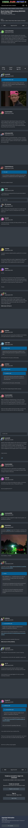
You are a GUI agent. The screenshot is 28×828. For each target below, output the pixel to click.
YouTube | (17, 8)
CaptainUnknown (9, 166)
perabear (7, 330)
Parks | (6, 8)
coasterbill (7, 74)
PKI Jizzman (8, 204)
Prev (4, 25)
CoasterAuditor (8, 111)
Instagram (21, 8)
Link (2, 457)
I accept (14, 825)
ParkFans (8, 530)
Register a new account (14, 788)
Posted (9, 32)
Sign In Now (14, 798)
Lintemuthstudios (9, 31)
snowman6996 (8, 513)
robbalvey (7, 618)
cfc (2, 19)
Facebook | (13, 8)
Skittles (7, 268)
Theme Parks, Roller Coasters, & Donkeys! (17, 20)
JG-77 (6, 663)
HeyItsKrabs (8, 525)
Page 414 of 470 (14, 25)
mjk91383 (7, 342)
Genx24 (7, 218)
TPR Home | (2, 8)
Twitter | (9, 8)
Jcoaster (7, 248)
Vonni (6, 188)
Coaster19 (7, 700)
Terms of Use (4, 819)
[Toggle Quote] (3, 79)
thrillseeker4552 (9, 133)
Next (23, 25)
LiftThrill (7, 478)
